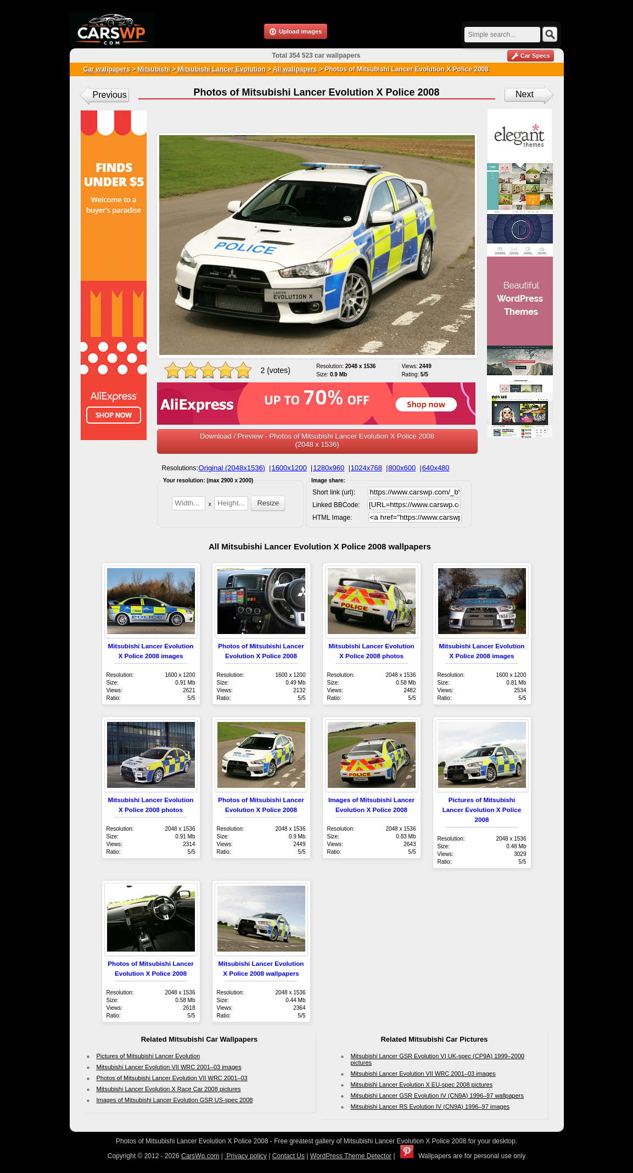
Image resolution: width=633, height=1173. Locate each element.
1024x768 (366, 468)
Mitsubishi (154, 69)
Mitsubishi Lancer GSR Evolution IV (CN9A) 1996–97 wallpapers (437, 1095)
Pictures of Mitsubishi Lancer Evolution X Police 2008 (482, 809)
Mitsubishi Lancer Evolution (220, 69)
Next (525, 94)
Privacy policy (246, 1156)
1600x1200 (288, 468)
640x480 (436, 468)
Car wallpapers (106, 69)
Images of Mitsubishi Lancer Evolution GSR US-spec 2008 (175, 1100)
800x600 (402, 468)
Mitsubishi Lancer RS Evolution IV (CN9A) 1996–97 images (430, 1106)
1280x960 (328, 468)
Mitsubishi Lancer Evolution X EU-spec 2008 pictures (422, 1084)
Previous (110, 94)
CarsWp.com (200, 1156)
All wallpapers (295, 69)
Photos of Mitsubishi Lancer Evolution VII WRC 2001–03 (172, 1078)
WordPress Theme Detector (350, 1156)
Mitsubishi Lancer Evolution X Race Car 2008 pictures (169, 1089)
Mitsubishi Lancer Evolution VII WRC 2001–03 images (169, 1067)
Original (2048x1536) (232, 468)
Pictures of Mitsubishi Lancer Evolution (148, 1056)
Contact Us (288, 1156)
